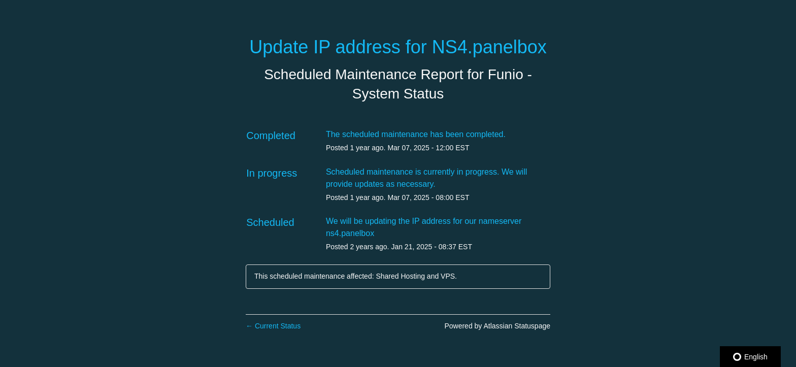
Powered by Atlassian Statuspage (497, 326)
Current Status (273, 326)
